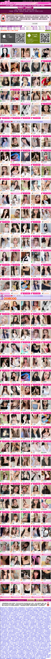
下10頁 (38, 121)
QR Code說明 (48, 30)
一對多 (8, 72)
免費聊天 (39, 115)
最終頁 (41, 121)
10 (33, 121)
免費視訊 (8, 58)
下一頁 (35, 121)
